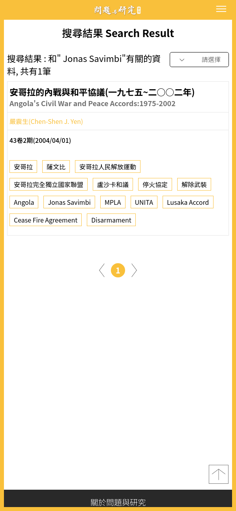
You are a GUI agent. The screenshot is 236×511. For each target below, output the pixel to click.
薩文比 (56, 169)
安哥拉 (23, 169)
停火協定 (155, 187)
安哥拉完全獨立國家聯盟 (48, 187)
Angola (24, 205)
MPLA (113, 205)
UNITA (144, 205)
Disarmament (111, 222)
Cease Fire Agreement (45, 222)
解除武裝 (194, 187)
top (219, 474)
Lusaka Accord (188, 205)
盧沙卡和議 (113, 187)
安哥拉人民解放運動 (107, 169)
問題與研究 (118, 10)
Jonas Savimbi (69, 205)
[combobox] (199, 60)
